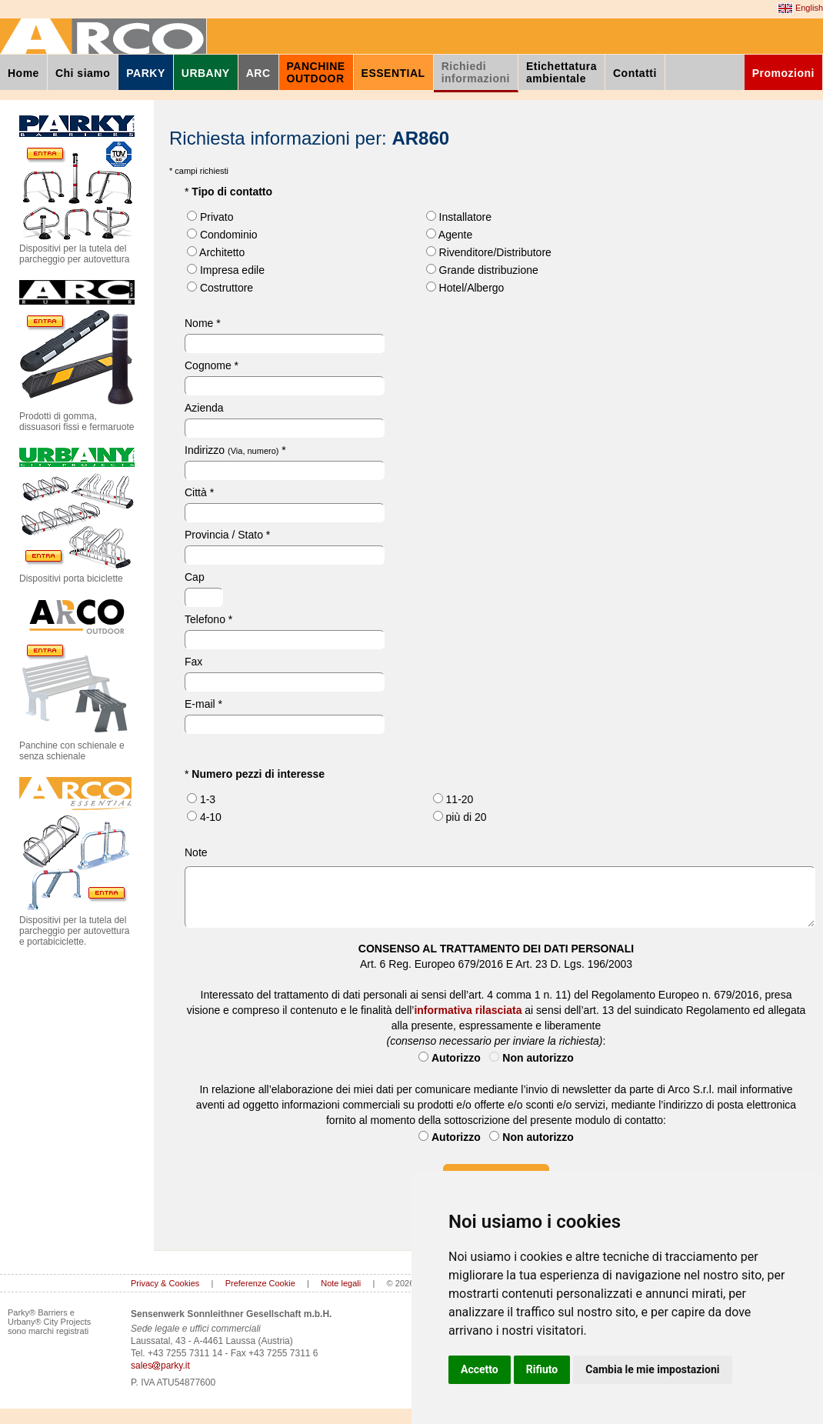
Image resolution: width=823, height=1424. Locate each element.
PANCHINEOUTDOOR (316, 72)
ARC (258, 73)
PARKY (145, 73)
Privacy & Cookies (165, 1283)
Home (23, 73)
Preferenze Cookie (260, 1283)
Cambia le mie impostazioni (652, 1369)
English (800, 8)
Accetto (479, 1369)
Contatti (635, 73)
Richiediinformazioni (475, 72)
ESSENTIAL (393, 73)
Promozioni (783, 73)
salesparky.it (160, 1365)
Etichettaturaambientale (561, 72)
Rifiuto (542, 1369)
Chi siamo (82, 73)
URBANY (206, 73)
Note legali (341, 1283)
